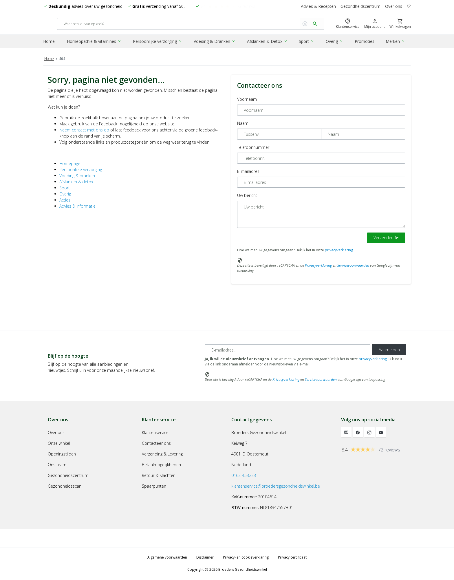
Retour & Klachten (158, 476)
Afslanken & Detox (267, 41)
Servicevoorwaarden (353, 266)
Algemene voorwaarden (167, 558)
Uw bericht (247, 196)
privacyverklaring (339, 250)
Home (49, 41)
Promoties (364, 41)
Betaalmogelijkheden (161, 465)
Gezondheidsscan (64, 487)
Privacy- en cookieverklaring (246, 558)
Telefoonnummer (253, 148)
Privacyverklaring (318, 266)
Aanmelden (389, 350)
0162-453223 (243, 476)
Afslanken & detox (76, 182)
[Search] (178, 24)
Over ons (393, 6)
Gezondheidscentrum (360, 6)
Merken (395, 41)
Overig (334, 41)
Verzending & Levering (162, 455)
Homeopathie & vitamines (94, 41)
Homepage (69, 164)
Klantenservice (155, 433)
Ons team (57, 465)
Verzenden (386, 238)
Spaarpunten (154, 487)
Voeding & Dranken (214, 41)
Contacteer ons (156, 444)
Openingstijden (62, 455)
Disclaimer (205, 558)
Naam (242, 124)
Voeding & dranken (77, 176)
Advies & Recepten (318, 6)
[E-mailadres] (287, 350)
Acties (64, 201)
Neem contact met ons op (84, 130)
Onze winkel (59, 444)
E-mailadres (248, 172)
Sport (306, 41)
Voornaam (247, 100)
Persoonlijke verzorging (157, 41)
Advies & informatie (77, 207)
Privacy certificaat (292, 558)
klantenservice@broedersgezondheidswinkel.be (275, 487)
